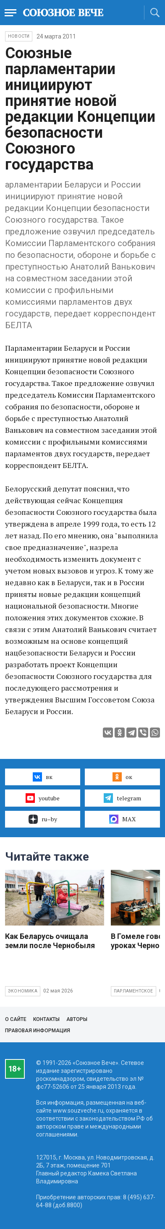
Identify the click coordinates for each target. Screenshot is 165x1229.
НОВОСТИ (18, 36)
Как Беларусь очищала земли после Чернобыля (50, 941)
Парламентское (133, 991)
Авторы (76, 1019)
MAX (122, 819)
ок (122, 777)
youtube (43, 797)
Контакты (46, 1019)
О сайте (15, 1019)
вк (42, 777)
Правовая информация (37, 1031)
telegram (122, 797)
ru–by (43, 819)
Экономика (22, 991)
